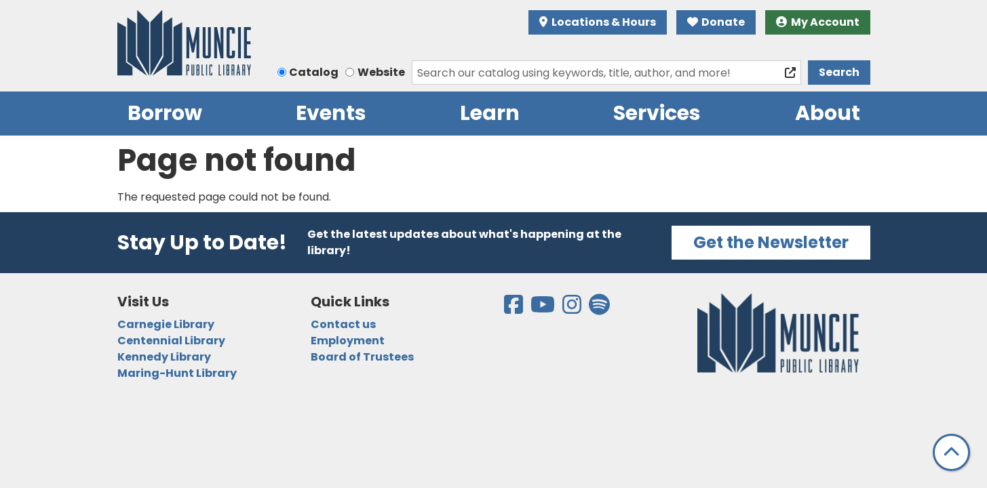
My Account (817, 22)
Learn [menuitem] (490, 113)
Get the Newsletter (771, 242)
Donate (716, 22)
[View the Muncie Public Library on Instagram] (572, 309)
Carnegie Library (165, 324)
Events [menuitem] (331, 113)
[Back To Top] (951, 452)
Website (381, 72)
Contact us (343, 324)
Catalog (313, 72)
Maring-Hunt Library (177, 373)
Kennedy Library (164, 357)
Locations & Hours (597, 22)
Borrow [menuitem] (165, 113)
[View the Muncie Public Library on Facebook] (514, 309)
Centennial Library (171, 340)
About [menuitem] (827, 113)
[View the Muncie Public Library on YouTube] (543, 309)
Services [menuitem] (657, 113)
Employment (348, 340)
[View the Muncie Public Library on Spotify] (599, 309)
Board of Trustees (362, 357)
